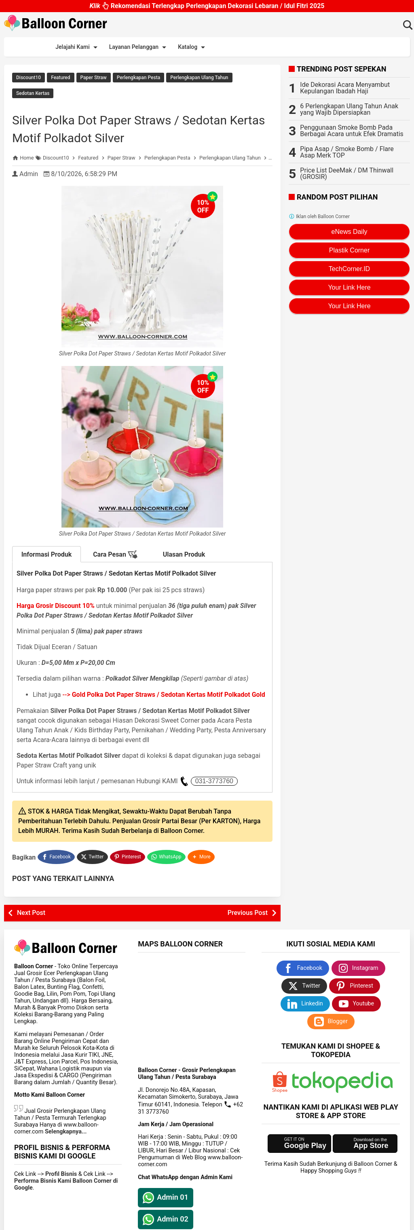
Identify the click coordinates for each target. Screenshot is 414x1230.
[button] (202, 866)
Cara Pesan (115, 564)
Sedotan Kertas (32, 89)
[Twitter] (92, 866)
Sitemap (372, 47)
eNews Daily (350, 231)
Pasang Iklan (327, 46)
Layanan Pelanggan (139, 47)
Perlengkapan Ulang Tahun (199, 77)
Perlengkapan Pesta (138, 77)
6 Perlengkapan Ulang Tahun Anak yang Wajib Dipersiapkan (349, 109)
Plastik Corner (349, 250)
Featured (60, 77)
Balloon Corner (180, 1222)
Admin (28, 183)
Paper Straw (93, 77)
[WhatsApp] (167, 866)
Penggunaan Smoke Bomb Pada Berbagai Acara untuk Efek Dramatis (351, 131)
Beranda (26, 46)
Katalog (193, 47)
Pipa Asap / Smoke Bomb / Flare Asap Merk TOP (346, 152)
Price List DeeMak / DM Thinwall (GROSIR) (346, 173)
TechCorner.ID (349, 268)
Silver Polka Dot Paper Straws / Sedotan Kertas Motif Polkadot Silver (123, 128)
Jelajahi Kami (77, 47)
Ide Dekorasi (277, 47)
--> (164, 704)
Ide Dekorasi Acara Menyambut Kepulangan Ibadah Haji (345, 88)
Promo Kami (232, 47)
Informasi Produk (46, 564)
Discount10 (28, 77)
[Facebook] (56, 866)
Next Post (31, 920)
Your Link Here (349, 287)
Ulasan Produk (184, 564)
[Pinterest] (128, 866)
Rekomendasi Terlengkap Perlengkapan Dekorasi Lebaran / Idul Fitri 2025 (206, 6)
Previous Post (248, 920)
